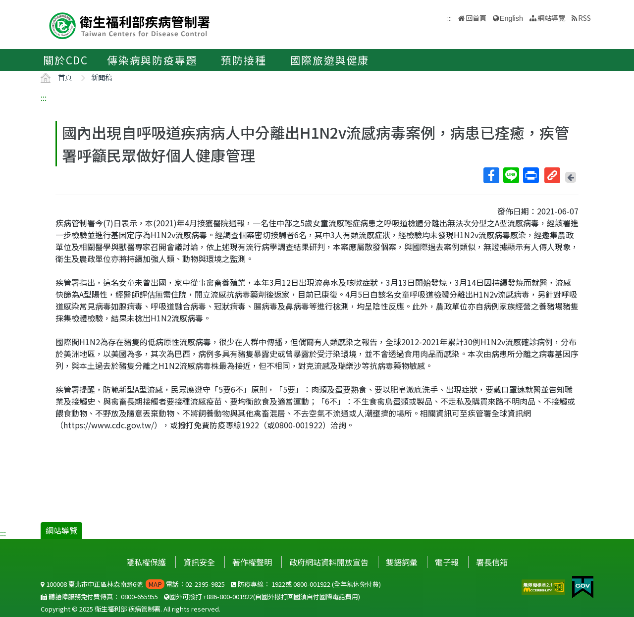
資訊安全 (199, 562)
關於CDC (65, 59)
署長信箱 (492, 562)
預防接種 (243, 59)
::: (44, 97)
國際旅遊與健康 (330, 59)
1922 (278, 584)
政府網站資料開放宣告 (329, 562)
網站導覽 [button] (551, 17)
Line (510, 175)
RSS (584, 17)
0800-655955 (139, 596)
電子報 (447, 562)
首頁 (65, 77)
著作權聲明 (252, 562)
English (511, 18)
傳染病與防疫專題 (152, 59)
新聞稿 (101, 77)
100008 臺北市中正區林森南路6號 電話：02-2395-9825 (133, 584)
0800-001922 (311, 584)
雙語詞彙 (402, 562)
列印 (530, 175)
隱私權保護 (146, 562)
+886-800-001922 (228, 596)
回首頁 (476, 17)
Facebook (490, 175)
